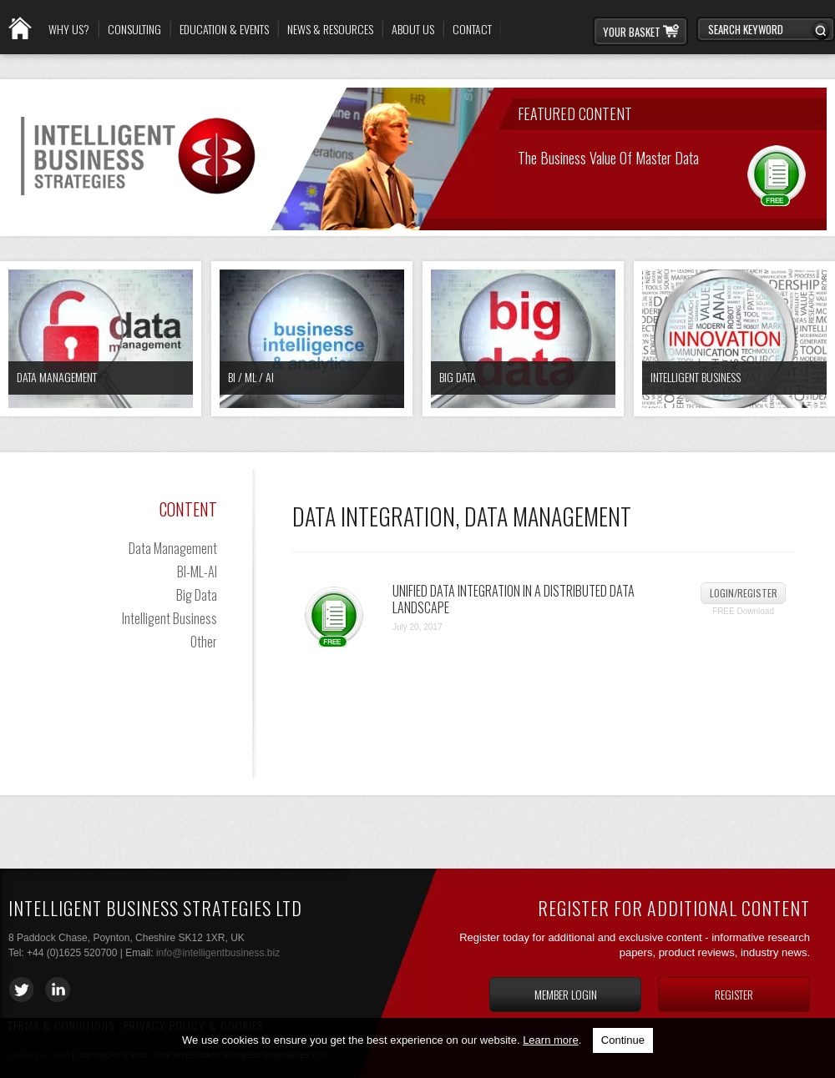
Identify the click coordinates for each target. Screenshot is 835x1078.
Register (734, 994)
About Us (413, 29)
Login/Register (743, 593)
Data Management (57, 376)
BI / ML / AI (251, 376)
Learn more (550, 1040)
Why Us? (68, 29)
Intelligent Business (695, 376)
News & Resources (330, 29)
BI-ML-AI (197, 572)
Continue (623, 1040)
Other (203, 642)
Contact (472, 29)
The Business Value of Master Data (608, 156)
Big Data (457, 376)
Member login (565, 994)
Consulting (134, 29)
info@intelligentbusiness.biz (218, 953)
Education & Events (224, 29)
